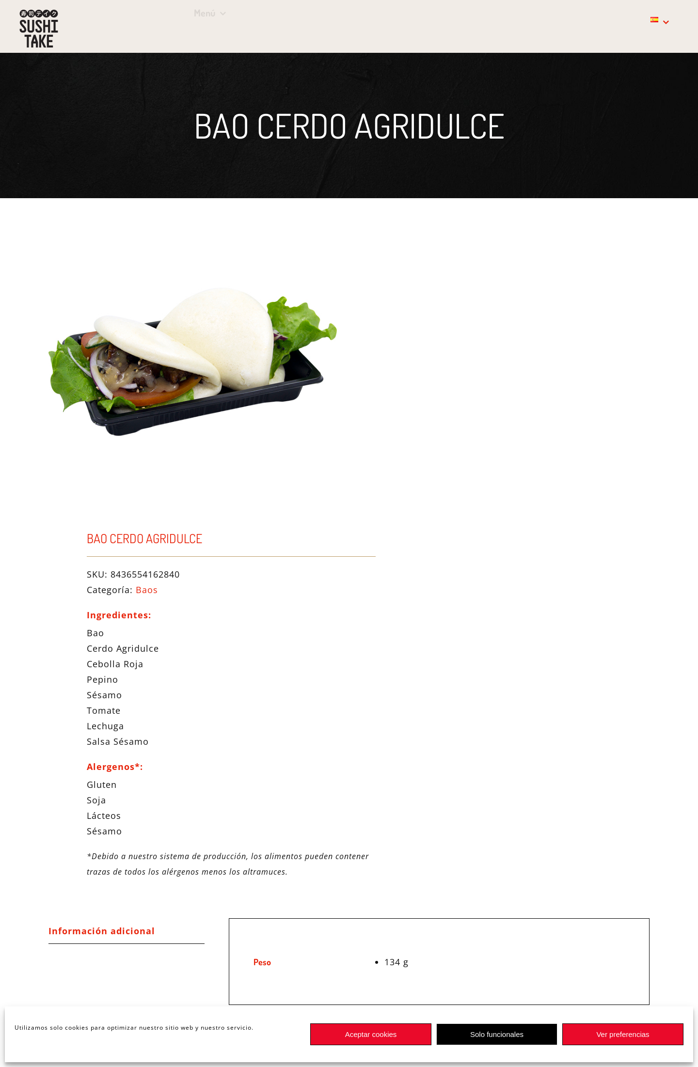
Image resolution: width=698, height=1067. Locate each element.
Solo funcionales (497, 1034)
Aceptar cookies (371, 1034)
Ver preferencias (622, 1034)
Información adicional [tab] (101, 931)
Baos (147, 590)
